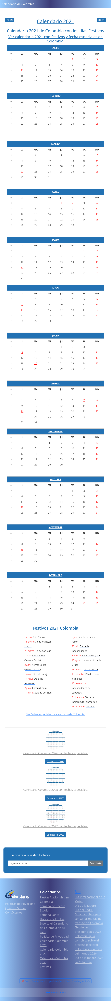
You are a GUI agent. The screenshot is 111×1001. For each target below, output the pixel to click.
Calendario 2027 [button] (55, 834)
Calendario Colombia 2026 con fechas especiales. (55, 753)
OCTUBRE (55, 479)
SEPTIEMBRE (55, 431)
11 (22, 70)
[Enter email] (48, 863)
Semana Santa (49, 915)
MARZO (55, 143)
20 (35, 363)
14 (22, 310)
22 (22, 171)
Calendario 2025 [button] (55, 798)
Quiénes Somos (15, 908)
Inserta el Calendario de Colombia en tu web (54, 927)
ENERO (55, 48)
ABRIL (55, 191)
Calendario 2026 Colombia (55, 992)
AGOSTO (55, 383)
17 (22, 267)
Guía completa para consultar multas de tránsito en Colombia (89, 918)
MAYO (55, 239)
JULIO (55, 335)
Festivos (45, 967)
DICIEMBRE (55, 575)
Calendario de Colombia (18, 4)
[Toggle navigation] (107, 4)
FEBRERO (55, 95)
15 (22, 549)
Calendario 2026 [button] (55, 761)
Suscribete (95, 863)
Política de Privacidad (54, 936)
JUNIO (55, 287)
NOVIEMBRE (55, 527)
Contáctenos (13, 912)
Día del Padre (84, 910)
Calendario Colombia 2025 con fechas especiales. (55, 790)
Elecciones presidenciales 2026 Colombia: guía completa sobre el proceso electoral (88, 936)
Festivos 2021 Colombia (55, 628)
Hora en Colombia (52, 919)
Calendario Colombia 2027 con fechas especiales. (55, 826)
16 (22, 411)
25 (84, 603)
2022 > (101, 20)
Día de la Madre (85, 906)
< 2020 (10, 20)
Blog (78, 891)
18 (22, 507)
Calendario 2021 (55, 21)
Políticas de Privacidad (20, 904)
